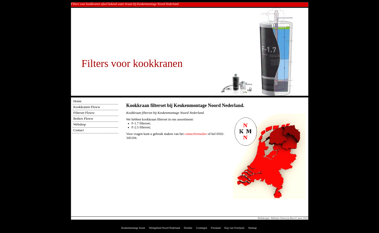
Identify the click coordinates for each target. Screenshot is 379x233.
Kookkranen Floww (86, 107)
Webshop (79, 124)
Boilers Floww (83, 118)
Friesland (216, 227)
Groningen (201, 227)
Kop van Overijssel (234, 227)
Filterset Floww (84, 113)
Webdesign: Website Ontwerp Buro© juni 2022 (283, 218)
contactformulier (195, 134)
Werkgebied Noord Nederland (164, 227)
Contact (78, 130)
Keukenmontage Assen (133, 227)
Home (77, 101)
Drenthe (188, 227)
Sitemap (252, 227)
